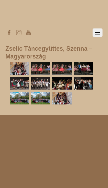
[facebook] (9, 32)
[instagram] (18, 32)
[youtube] (28, 32)
